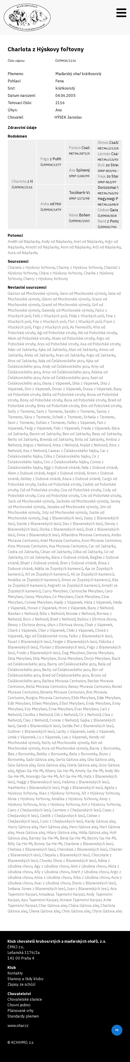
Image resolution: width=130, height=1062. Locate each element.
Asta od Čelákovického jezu (65, 377)
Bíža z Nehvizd (52, 613)
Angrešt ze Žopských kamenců (73, 585)
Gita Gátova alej (100, 759)
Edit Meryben (19, 703)
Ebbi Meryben (83, 697)
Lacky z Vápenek (70, 731)
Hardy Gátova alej (100, 821)
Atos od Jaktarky (22, 360)
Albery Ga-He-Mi (59, 770)
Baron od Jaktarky (45, 433)
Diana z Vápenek (56, 383)
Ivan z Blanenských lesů (87, 888)
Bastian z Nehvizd (23, 613)
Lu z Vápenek (48, 737)
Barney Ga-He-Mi (43, 838)
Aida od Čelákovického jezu (61, 360)
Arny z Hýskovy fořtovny (59, 804)
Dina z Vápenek (85, 383)
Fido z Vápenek (66, 428)
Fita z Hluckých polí (49, 321)
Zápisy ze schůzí (21, 984)
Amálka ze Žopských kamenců (34, 579)
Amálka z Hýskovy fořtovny (74, 798)
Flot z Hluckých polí (85, 321)
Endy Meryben (98, 703)
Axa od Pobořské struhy (100, 344)
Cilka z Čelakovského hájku (67, 456)
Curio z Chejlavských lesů (61, 821)
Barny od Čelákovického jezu (71, 664)
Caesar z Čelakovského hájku (73, 450)
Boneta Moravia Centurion (62, 692)
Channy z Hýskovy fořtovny (79, 267)
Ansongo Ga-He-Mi (42, 776)
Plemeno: (16, 73)
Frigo (44, 159)
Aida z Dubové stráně (99, 467)
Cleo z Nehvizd (35, 720)
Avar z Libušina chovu (52, 883)
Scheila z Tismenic (99, 417)
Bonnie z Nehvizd (80, 613)
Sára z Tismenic (37, 417)
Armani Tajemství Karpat (81, 900)
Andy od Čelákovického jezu (65, 366)
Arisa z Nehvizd (65, 445)
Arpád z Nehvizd (93, 445)
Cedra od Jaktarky (23, 551)
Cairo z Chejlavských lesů (29, 810)
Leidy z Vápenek (100, 731)
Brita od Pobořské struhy (58, 405)
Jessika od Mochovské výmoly (72, 506)
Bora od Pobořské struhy (85, 400)
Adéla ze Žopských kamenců (58, 568)
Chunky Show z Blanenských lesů (68, 860)
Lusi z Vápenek (74, 737)
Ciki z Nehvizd (65, 714)
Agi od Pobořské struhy (56, 332)
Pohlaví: (14, 81)
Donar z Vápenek (66, 389)
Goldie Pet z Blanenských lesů (87, 725)
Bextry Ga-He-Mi (101, 838)
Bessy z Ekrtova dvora (27, 624)
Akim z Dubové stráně (26, 473)
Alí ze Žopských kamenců (92, 574)
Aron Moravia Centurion (101, 540)
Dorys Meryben (97, 658)
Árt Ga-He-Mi (70, 776)
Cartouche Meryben (86, 591)
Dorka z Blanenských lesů (62, 529)
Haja (102, 176)
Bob (101, 165)
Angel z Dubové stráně (66, 473)
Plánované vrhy (20, 1010)
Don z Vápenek (37, 389)
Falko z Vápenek (81, 422)
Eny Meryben (36, 709)
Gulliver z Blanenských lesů (31, 731)
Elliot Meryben (71, 703)
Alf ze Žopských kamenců (47, 574)
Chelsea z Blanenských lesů (31, 849)
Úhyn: (13, 110)
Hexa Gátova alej (30, 832)
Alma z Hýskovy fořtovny (29, 798)
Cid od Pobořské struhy (39, 490)
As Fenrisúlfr (80, 327)
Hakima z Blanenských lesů (85, 782)
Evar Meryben (86, 709)
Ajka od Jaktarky (52, 349)
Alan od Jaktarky (83, 349)
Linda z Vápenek (22, 737)
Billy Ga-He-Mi (20, 843)
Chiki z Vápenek (80, 630)
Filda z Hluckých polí (86, 316)
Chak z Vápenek (98, 624)
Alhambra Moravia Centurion (85, 535)
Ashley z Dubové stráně (40, 478)
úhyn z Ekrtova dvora (65, 624)
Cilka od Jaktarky (87, 551)
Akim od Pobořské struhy (29, 338)
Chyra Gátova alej (107, 911)
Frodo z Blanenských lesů (38, 652)
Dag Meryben (73, 652)
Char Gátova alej (53, 905)
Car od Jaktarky (102, 546)
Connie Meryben (38, 602)
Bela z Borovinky (83, 754)
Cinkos (103, 210)
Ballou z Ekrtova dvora (96, 619)
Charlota (19, 181)
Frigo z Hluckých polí (50, 327)
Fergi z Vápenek (38, 428)
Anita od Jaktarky (39, 355)
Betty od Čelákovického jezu (66, 669)
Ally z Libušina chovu (51, 871)
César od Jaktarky (55, 551)
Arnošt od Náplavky (42, 247)
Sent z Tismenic (21, 422)
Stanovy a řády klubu (25, 978)
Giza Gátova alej (21, 765)
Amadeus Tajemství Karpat (62, 894)
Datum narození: (22, 95)
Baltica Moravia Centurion (64, 681)
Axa (72, 170)
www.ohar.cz (18, 1025)
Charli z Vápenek (22, 630)
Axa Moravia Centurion (68, 546)
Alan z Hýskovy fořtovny (59, 793)
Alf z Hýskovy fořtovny (100, 793)
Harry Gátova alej (23, 827)
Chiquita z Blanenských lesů (66, 855)
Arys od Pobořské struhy (58, 344)
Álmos (103, 142)
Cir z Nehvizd (90, 714)
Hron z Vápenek (72, 608)
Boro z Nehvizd (35, 619)
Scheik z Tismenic (67, 417)
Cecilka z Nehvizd (38, 714)
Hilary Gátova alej (62, 832)
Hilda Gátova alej (93, 832)
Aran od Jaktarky (70, 355)
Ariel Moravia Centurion (60, 540)
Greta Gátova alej (82, 765)
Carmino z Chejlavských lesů (76, 810)
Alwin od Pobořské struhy (73, 338)
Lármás (104, 153)
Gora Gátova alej (51, 765)
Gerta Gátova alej (71, 759)
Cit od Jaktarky (37, 557)
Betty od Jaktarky (23, 439)
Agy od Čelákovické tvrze (46, 636)
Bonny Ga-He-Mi (48, 843)
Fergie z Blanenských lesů (75, 641)
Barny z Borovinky (105, 748)
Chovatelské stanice (24, 999)
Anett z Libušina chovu (90, 871)
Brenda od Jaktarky (56, 439)
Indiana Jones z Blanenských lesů (36, 888)
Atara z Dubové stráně (81, 478)
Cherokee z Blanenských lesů (82, 849)
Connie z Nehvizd (64, 720)
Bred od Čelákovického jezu (65, 675)
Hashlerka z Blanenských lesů (33, 787)
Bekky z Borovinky (52, 754)
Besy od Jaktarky (106, 433)
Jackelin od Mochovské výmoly (82, 501)
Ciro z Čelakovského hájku (66, 462)
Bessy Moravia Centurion (89, 686)
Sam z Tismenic (49, 411)
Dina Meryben (19, 658)
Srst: (11, 88)
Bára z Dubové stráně (69, 557)
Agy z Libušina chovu (51, 866)
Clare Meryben (87, 596)
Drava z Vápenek (97, 389)
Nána (73, 215)
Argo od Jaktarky (100, 355)
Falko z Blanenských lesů (90, 636)
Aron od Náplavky (76, 247)
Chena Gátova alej (44, 911)
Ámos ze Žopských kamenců (85, 579)
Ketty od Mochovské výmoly (65, 742)
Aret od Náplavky (88, 241)
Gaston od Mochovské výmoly (33, 293)
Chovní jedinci (18, 1005)
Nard (102, 221)
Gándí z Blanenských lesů (38, 725)
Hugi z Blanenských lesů (82, 787)
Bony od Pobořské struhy (41, 400)
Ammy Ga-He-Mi (89, 770)
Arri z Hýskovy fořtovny (100, 804)
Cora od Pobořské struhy (58, 495)
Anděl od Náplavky (24, 241)
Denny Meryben (100, 652)
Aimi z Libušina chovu (88, 866)
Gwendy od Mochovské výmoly (68, 310)
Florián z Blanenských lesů (62, 647)
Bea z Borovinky (21, 754)
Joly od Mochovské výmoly (64, 512)
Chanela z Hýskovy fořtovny (31, 267)
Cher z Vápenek (51, 630)
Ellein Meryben (45, 703)
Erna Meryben (61, 709)
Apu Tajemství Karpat (39, 900)
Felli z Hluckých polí (50, 316)
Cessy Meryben (38, 596)
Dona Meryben (70, 658)
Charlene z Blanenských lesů (88, 843)
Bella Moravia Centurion (46, 686)
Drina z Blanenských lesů (38, 535)
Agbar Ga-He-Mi (29, 770)
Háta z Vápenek (97, 602)
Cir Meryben (62, 596)
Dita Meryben (44, 658)
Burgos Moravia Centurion (48, 697)
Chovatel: (16, 117)
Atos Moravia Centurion (27, 546)
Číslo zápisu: (16, 61)
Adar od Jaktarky (22, 349)
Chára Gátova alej (84, 905)
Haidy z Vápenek (68, 602)
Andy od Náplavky (56, 241)
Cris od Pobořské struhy (101, 495)
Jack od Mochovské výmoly (31, 501)
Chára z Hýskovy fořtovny (60, 273)
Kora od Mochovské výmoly (65, 748)
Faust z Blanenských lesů (29, 641)
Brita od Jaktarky (89, 439)
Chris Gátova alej (75, 911)
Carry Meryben (55, 591)
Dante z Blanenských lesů (39, 523)
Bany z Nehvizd (100, 608)
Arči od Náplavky (106, 247)
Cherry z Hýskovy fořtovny (45, 278)
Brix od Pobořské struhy (101, 405)
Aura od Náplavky (23, 252)
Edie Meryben (108, 697)
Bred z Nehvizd (63, 619)
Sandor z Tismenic (79, 411)
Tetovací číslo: (20, 102)
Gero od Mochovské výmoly (83, 293)
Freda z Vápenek (95, 428)
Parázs (75, 147)
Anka (44, 203)
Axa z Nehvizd (35, 450)
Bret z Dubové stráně (78, 563)
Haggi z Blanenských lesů (38, 782)
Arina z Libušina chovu (52, 877)
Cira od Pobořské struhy (81, 490)
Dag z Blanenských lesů (62, 518)
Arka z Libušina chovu (91, 877)
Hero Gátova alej (83, 827)
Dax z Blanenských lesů (82, 523)
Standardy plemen (23, 1016)
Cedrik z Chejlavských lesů (62, 815)
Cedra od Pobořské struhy (59, 484)
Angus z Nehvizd (37, 445)
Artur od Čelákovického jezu (66, 372)
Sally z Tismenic (21, 411)
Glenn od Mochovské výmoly (66, 299)
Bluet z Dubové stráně (39, 563)
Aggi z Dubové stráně (62, 467)
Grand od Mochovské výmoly (66, 304)
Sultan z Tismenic (50, 422)
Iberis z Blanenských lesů (94, 883)
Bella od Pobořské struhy (63, 394)
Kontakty (15, 973)
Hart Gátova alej (53, 827)
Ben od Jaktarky (76, 433)
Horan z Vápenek (42, 608)
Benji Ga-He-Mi (73, 838)
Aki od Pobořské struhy (97, 332)
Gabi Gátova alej (40, 759)
